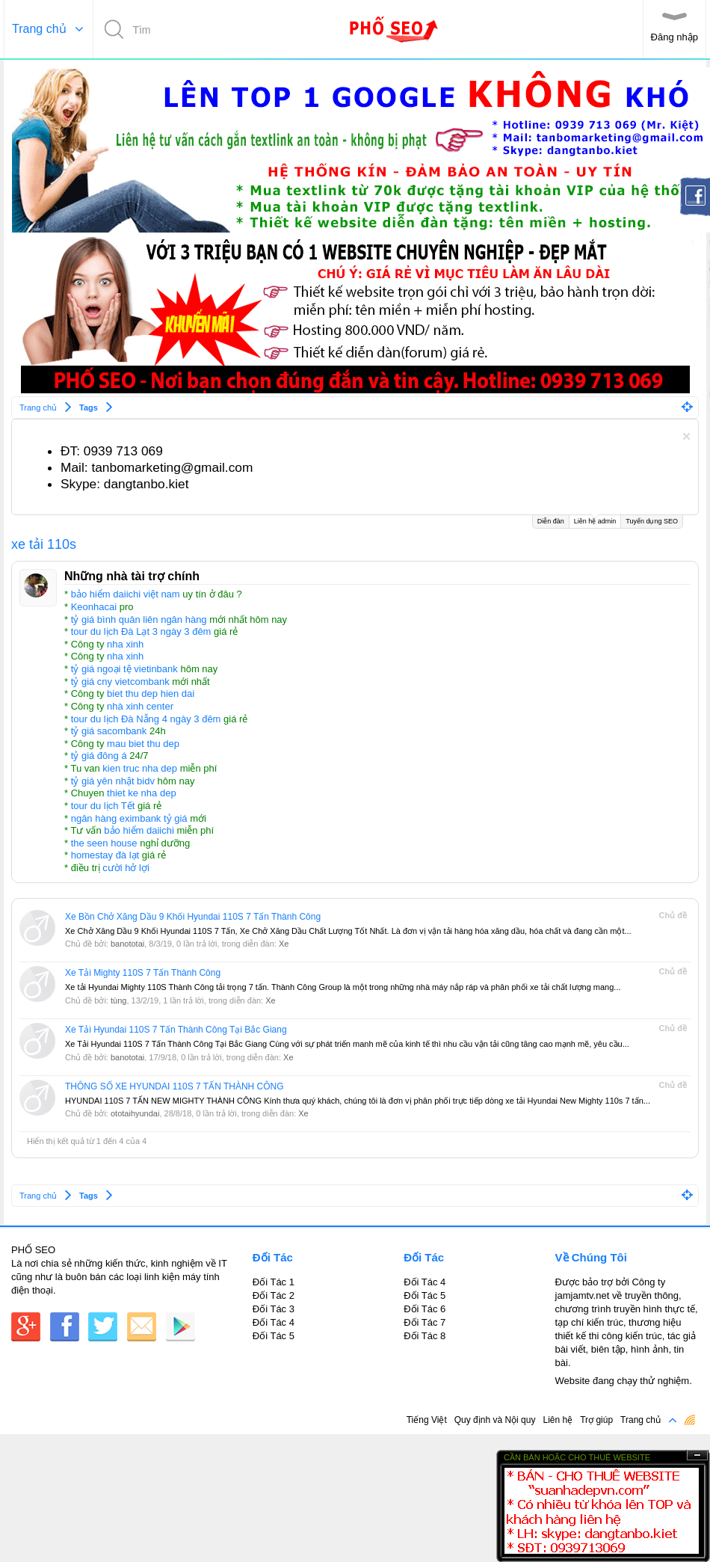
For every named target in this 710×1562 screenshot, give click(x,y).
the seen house (104, 843)
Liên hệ (557, 1420)
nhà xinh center (140, 706)
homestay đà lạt (105, 855)
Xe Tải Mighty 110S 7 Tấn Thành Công (142, 973)
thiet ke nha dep (141, 793)
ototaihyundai (135, 1113)
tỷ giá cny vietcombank (120, 681)
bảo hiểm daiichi (139, 830)
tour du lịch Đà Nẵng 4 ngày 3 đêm (146, 719)
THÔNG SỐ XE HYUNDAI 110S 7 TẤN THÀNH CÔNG (174, 1086)
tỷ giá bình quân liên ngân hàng (139, 619)
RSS (690, 1420)
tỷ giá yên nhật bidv (113, 781)
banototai (127, 943)
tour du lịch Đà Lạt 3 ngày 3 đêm (141, 631)
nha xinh (125, 644)
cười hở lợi (125, 867)
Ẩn (697, 1455)
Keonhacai (94, 606)
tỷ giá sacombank (109, 731)
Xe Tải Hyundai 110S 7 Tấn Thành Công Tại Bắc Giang (176, 1029)
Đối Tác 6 (424, 1309)
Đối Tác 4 (273, 1322)
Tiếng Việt (427, 1420)
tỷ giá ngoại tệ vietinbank (124, 668)
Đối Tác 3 (273, 1309)
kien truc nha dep (139, 768)
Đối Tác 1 (273, 1282)
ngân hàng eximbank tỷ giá (129, 818)
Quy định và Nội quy (495, 1420)
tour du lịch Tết (103, 805)
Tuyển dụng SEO (652, 521)
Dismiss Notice (686, 436)
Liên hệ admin (595, 520)
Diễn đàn (550, 521)
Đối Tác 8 (424, 1335)
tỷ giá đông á (99, 755)
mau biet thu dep (143, 743)
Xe (283, 943)
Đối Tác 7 (424, 1322)
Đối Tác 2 (273, 1295)
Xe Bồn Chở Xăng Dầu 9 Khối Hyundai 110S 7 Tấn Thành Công (193, 916)
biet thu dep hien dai (150, 693)
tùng (118, 1000)
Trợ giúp (596, 1420)
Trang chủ (39, 28)
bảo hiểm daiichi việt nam (125, 594)
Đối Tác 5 (273, 1335)
